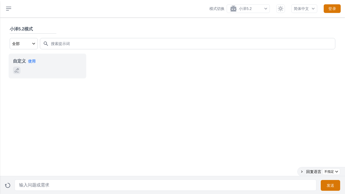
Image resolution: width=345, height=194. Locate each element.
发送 (330, 185)
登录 (332, 8)
